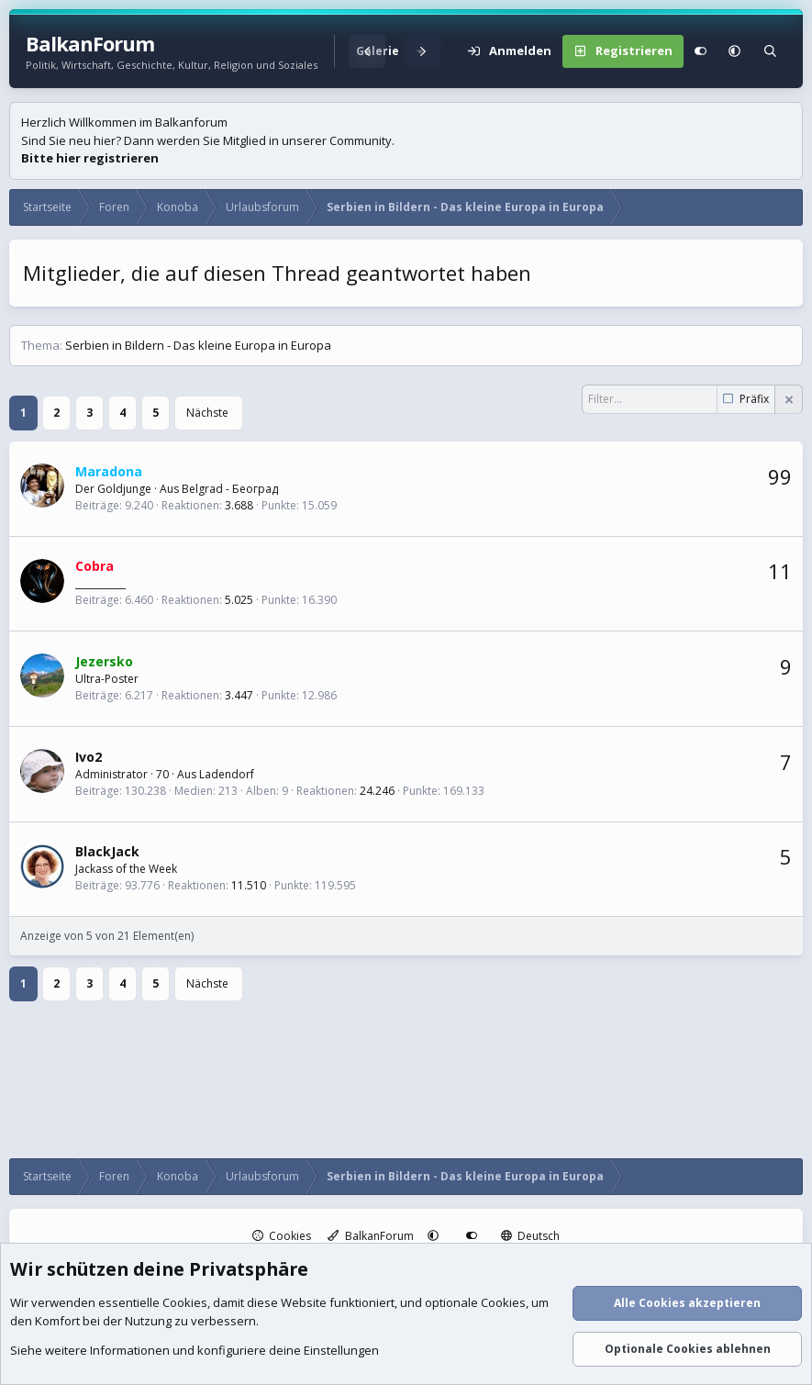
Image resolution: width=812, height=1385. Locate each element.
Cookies (282, 1236)
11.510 (248, 885)
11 (780, 571)
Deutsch (531, 1236)
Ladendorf (226, 774)
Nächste (207, 412)
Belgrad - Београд (230, 489)
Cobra (94, 566)
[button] (734, 51)
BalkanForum (371, 1236)
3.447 (239, 695)
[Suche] (770, 51)
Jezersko (104, 661)
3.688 (239, 505)
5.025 (239, 600)
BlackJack (107, 851)
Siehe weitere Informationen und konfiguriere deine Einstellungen (194, 1351)
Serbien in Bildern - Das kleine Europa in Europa (198, 345)
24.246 (377, 791)
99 (780, 476)
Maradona (108, 471)
